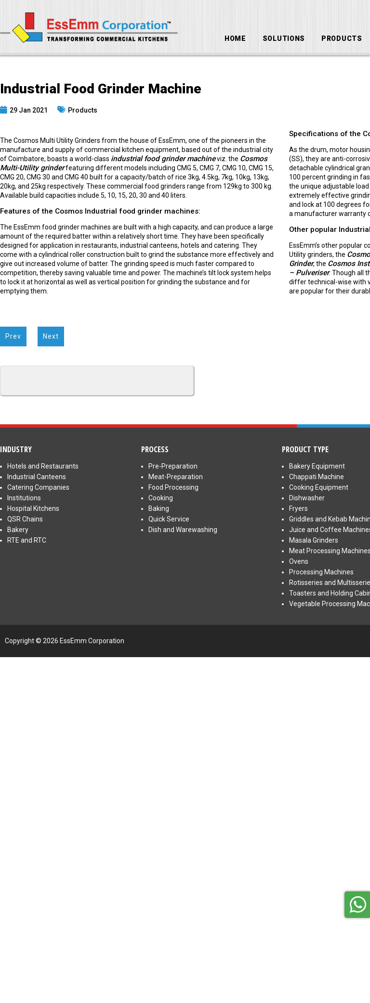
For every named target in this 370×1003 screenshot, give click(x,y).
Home (235, 38)
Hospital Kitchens (33, 508)
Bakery (17, 529)
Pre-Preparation (173, 466)
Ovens (298, 561)
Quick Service (168, 519)
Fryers (298, 508)
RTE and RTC (26, 540)
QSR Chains (25, 519)
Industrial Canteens (36, 477)
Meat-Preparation (175, 477)
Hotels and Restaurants (43, 466)
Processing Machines (321, 572)
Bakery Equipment (317, 466)
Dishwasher (307, 498)
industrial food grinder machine (163, 158)
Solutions (284, 38)
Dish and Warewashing (182, 529)
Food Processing (173, 487)
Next (51, 336)
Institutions (24, 498)
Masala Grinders (313, 540)
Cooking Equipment (318, 487)
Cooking (160, 498)
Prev (13, 336)
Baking (158, 508)
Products (341, 38)
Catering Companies (38, 487)
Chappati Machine (316, 477)
